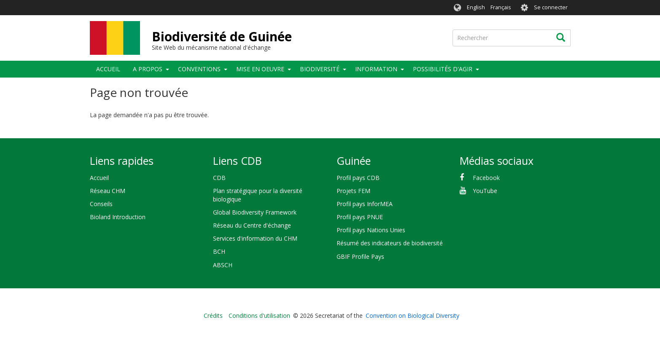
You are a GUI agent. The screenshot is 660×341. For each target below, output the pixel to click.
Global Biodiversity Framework (254, 212)
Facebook (486, 178)
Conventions (199, 69)
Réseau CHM (107, 191)
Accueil (108, 69)
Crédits (213, 315)
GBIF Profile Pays (360, 256)
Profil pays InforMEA (365, 204)
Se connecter (551, 7)
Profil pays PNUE (360, 217)
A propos (147, 69)
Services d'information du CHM (255, 238)
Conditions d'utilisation (259, 315)
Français (500, 7)
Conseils (101, 204)
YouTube (485, 191)
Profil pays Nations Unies (371, 230)
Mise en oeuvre (260, 69)
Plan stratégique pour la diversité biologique (257, 195)
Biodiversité (319, 69)
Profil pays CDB (358, 178)
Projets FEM (353, 191)
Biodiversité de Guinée (222, 36)
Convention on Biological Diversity (412, 315)
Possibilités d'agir (442, 69)
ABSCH (222, 265)
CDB (219, 178)
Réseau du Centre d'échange (252, 225)
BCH (219, 251)
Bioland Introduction (117, 217)
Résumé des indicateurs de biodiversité (390, 243)
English (476, 7)
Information (376, 69)
